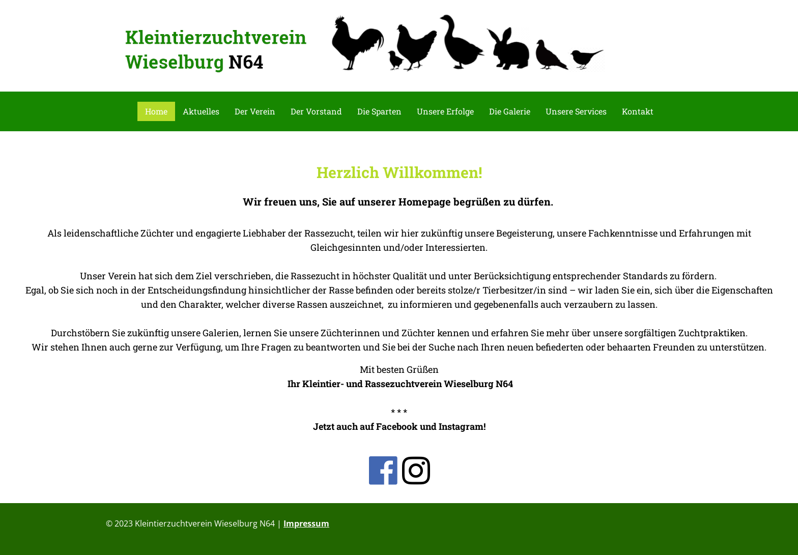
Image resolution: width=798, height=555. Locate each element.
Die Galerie (509, 111)
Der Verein (255, 111)
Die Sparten (379, 111)
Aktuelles (201, 111)
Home (156, 111)
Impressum (306, 523)
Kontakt (637, 111)
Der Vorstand (316, 111)
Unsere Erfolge (445, 111)
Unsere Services (576, 111)
